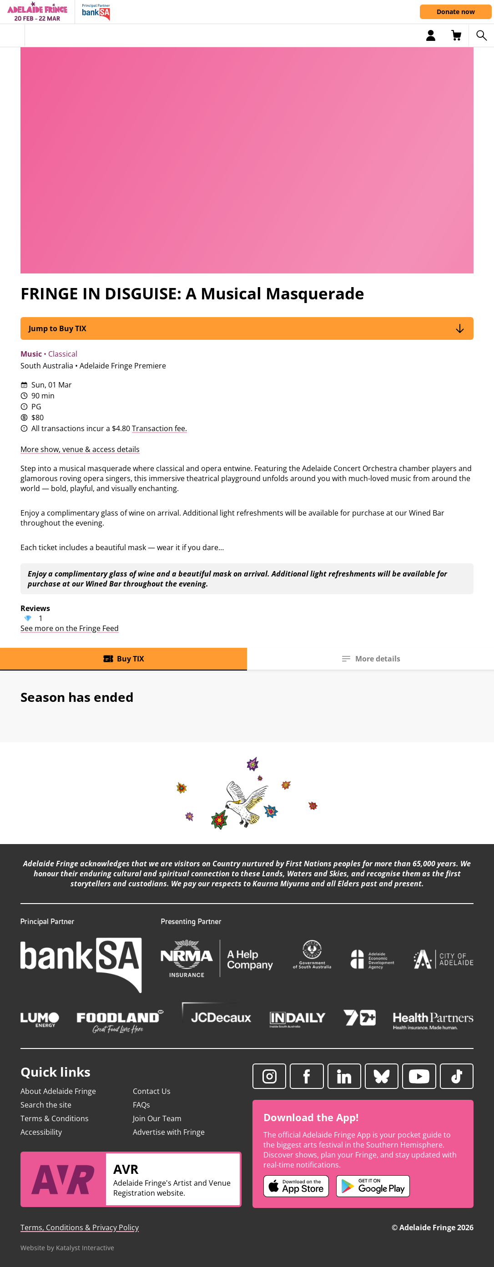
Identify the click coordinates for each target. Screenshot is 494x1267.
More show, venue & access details (80, 449)
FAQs (141, 1105)
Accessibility (41, 1132)
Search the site (45, 1105)
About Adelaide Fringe (58, 1091)
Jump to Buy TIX (247, 328)
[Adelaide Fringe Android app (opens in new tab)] (373, 1186)
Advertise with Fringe (169, 1132)
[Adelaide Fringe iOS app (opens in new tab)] (296, 1186)
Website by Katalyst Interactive (67, 1247)
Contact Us (152, 1091)
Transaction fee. (159, 428)
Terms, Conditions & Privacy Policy (79, 1227)
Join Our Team (157, 1118)
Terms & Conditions (54, 1118)
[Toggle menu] (12, 35)
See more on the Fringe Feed (69, 628)
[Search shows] (481, 35)
